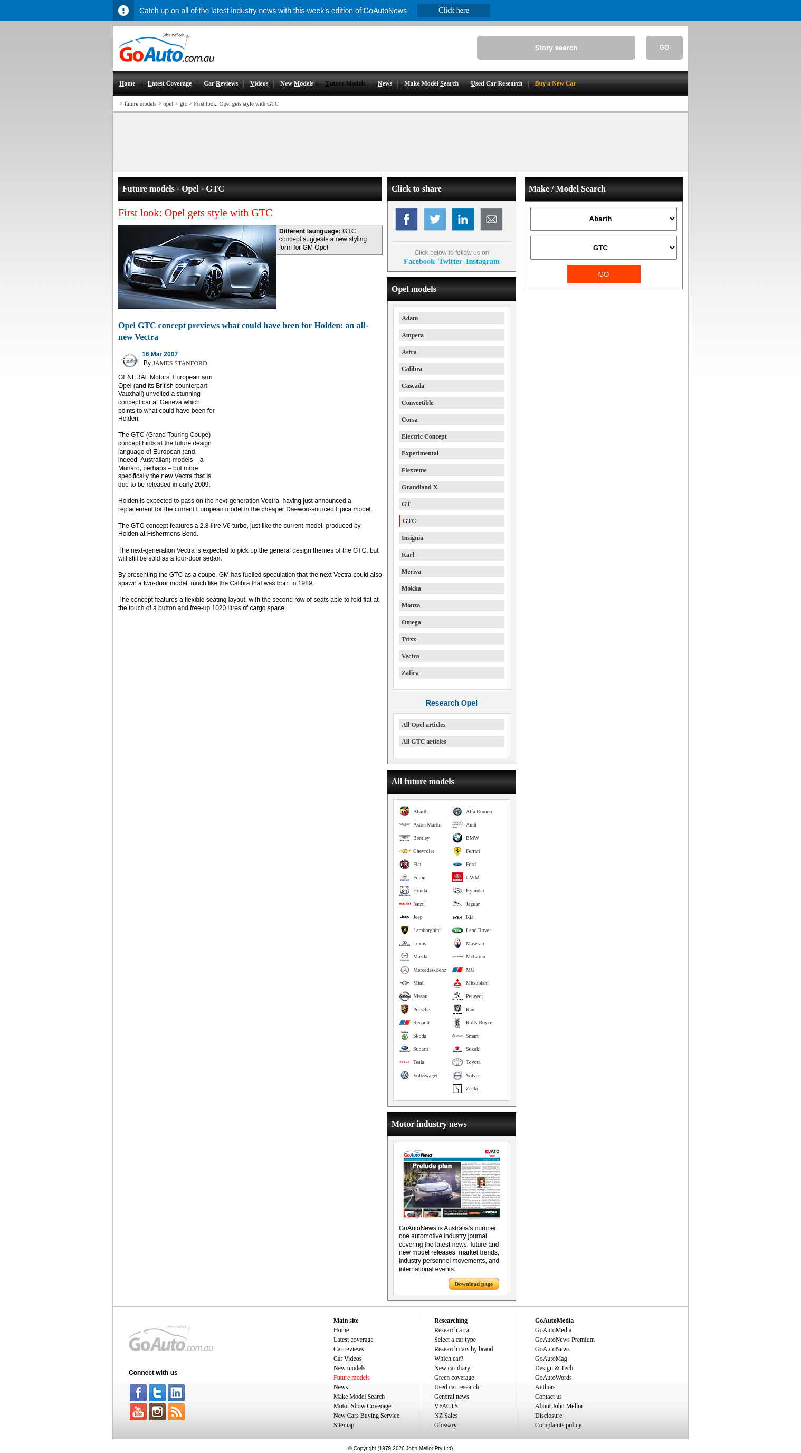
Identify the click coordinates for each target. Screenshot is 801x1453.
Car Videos (347, 1358)
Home (341, 1330)
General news (451, 1396)
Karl (408, 554)
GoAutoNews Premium (565, 1339)
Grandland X (419, 487)
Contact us (548, 1396)
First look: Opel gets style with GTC (236, 103)
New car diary (452, 1368)
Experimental (420, 453)
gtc (183, 103)
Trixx (409, 639)
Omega (411, 622)
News (340, 1387)
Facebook (419, 261)
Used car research (456, 1387)
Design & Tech (554, 1368)
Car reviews (348, 1349)
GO (665, 47)
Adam (410, 318)
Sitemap (343, 1425)
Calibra (412, 369)
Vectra (410, 656)
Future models (351, 1377)
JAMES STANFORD (179, 363)
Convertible (418, 402)
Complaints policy (558, 1425)
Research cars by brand (463, 1349)
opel (168, 103)
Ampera (413, 335)
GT (406, 504)
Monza (411, 605)
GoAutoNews (552, 1349)
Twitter (450, 261)
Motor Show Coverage (362, 1406)
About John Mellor (559, 1406)
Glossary (445, 1425)
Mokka (411, 588)
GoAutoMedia (553, 1330)
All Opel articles (423, 724)
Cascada (413, 386)
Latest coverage (353, 1339)
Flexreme (414, 470)
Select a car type (455, 1339)
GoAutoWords (553, 1377)
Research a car (452, 1330)
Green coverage (454, 1377)
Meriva (411, 571)
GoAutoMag (551, 1358)
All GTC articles (424, 741)
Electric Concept (424, 436)
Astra (409, 352)
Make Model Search (359, 1396)
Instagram (483, 261)
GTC (409, 521)
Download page (474, 1283)
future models (141, 103)
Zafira (410, 673)
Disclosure (548, 1415)
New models (349, 1368)
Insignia (412, 538)
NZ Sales (445, 1415)
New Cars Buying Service (366, 1415)
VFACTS (446, 1406)
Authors (545, 1387)
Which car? (448, 1358)
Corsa (410, 419)
